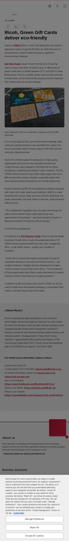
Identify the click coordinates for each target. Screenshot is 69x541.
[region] (34, 508)
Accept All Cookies (34, 535)
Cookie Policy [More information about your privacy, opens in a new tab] (18, 513)
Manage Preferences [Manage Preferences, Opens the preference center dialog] (34, 519)
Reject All (34, 527)
